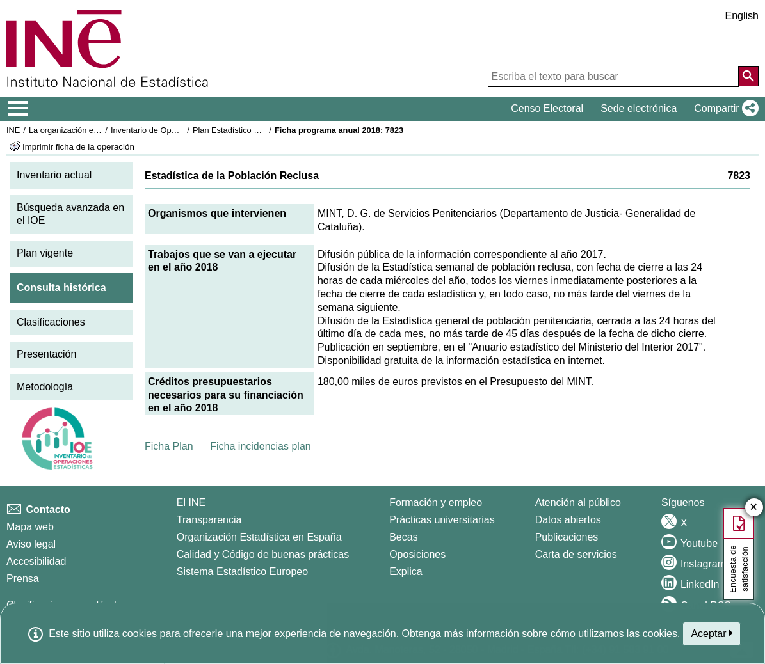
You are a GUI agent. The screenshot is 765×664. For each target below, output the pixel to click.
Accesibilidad (36, 561)
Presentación (46, 354)
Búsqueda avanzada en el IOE (70, 214)
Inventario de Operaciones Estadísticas (182, 130)
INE (13, 130)
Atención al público (578, 502)
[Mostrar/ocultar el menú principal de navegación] (18, 108)
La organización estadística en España (99, 130)
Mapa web (30, 526)
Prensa (22, 578)
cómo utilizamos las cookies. (615, 633)
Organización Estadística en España (259, 537)
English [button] (742, 15)
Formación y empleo (435, 502)
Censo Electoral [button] (547, 108)
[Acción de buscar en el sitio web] (748, 76)
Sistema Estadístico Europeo (242, 571)
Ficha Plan (169, 446)
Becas (403, 537)
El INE (191, 502)
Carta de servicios (576, 554)
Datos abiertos (568, 519)
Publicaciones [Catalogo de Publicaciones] (567, 537)
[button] (724, 108)
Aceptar (711, 633)
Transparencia (209, 519)
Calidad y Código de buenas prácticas (263, 554)
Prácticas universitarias (442, 519)
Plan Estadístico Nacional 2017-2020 (260, 130)
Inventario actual (54, 175)
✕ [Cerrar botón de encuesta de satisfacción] (753, 507)
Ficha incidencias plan (260, 446)
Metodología (45, 386)
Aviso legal (31, 544)
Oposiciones (417, 554)
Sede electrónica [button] (638, 108)
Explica (406, 571)
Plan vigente (45, 253)
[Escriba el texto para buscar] (613, 77)
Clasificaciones (51, 322)
